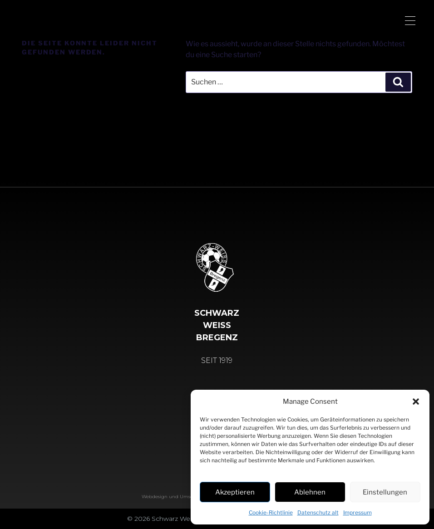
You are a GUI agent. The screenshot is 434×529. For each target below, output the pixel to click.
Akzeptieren (235, 492)
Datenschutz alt (318, 512)
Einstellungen (385, 492)
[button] (415, 401)
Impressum (357, 512)
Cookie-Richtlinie (271, 512)
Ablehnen (310, 492)
